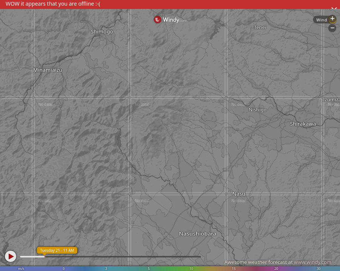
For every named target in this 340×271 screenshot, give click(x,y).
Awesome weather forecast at (277, 262)
